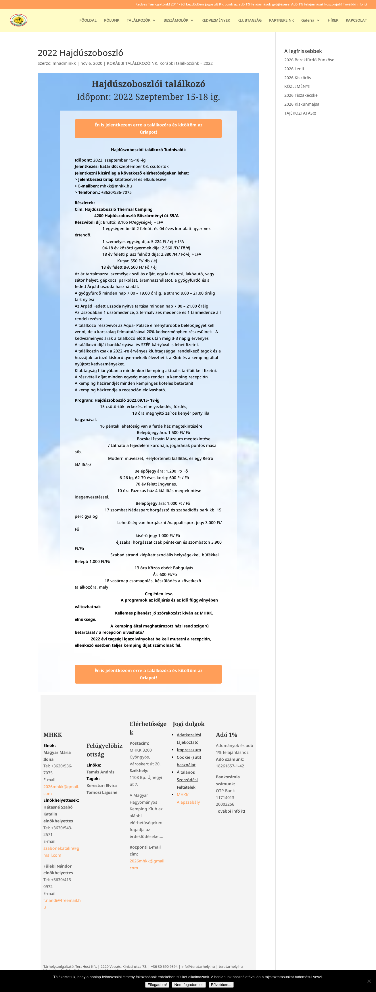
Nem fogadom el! (189, 984)
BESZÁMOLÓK (176, 20)
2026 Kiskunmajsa (301, 104)
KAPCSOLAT (356, 20)
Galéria (307, 20)
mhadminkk (64, 63)
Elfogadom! (157, 984)
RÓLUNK (111, 20)
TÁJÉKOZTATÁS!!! (300, 113)
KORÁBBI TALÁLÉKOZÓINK (132, 63)
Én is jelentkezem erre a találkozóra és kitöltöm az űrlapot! (148, 128)
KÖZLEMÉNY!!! (298, 86)
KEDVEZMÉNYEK (216, 20)
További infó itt (230, 811)
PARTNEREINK (281, 20)
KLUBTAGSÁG (249, 20)
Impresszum (189, 749)
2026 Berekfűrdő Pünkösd (309, 59)
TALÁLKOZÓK (138, 20)
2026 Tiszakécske (301, 95)
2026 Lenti (294, 68)
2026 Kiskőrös (297, 77)
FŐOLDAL (88, 20)
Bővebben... (221, 984)
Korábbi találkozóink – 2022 (186, 63)
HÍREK (333, 20)
